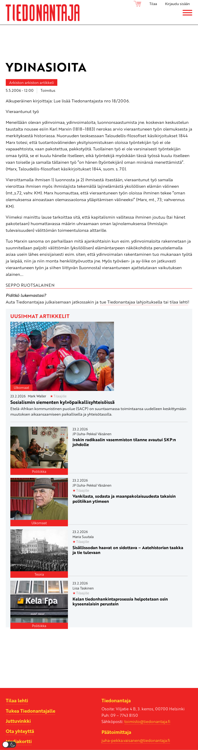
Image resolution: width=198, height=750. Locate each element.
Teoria (39, 574)
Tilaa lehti (17, 700)
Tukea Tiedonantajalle (30, 710)
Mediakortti (19, 741)
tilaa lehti (179, 302)
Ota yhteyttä (20, 731)
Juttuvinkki (18, 720)
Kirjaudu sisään (177, 3)
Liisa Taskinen (83, 588)
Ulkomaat (21, 387)
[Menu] (187, 13)
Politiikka (39, 471)
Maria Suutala (83, 536)
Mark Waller (37, 396)
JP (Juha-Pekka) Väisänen (92, 434)
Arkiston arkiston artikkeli (31, 82)
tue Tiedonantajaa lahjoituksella (131, 302)
